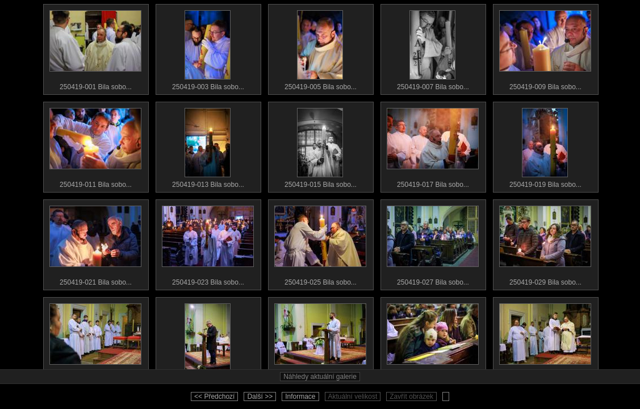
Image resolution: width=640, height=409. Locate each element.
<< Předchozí (214, 396)
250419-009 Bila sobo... (545, 48)
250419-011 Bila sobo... (95, 145)
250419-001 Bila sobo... (95, 48)
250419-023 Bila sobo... (208, 243)
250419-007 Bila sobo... (432, 48)
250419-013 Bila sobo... (208, 145)
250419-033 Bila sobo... (208, 341)
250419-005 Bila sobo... (320, 48)
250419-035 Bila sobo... (320, 341)
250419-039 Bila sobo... (545, 341)
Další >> (260, 396)
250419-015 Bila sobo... (320, 145)
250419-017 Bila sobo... (432, 145)
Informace (300, 396)
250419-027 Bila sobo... (432, 243)
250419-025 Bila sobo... (320, 243)
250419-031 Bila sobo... (95, 341)
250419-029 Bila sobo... (545, 243)
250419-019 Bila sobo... (545, 145)
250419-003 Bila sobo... (208, 48)
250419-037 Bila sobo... (432, 341)
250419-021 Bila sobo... (95, 243)
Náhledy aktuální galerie (320, 377)
